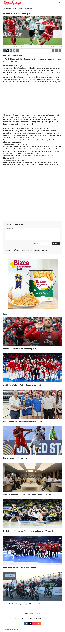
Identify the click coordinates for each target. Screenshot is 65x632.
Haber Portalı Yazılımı (12, 629)
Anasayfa (7, 8)
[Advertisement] (32, 97)
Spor (14, 8)
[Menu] (60, 2)
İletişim (30, 618)
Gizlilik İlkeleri (37, 618)
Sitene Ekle (46, 618)
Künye (24, 618)
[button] (53, 50)
